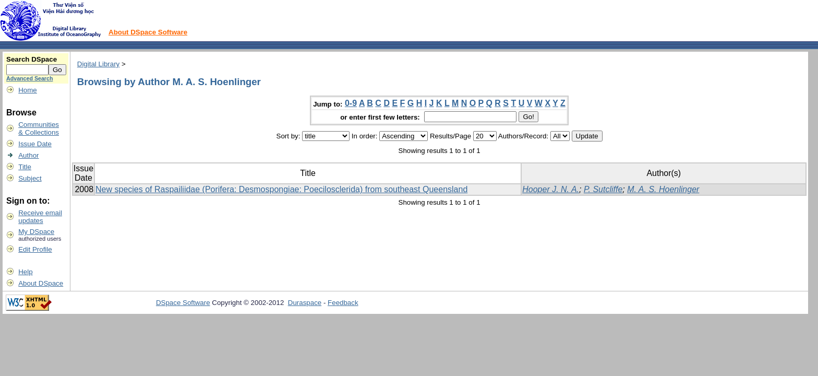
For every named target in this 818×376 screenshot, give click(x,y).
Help (25, 272)
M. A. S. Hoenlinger (663, 189)
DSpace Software (183, 303)
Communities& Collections (38, 128)
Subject (29, 178)
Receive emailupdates (40, 217)
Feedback (343, 303)
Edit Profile (35, 249)
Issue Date (35, 144)
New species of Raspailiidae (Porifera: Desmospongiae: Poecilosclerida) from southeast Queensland (281, 189)
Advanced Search (29, 78)
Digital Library (98, 64)
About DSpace (40, 283)
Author (28, 155)
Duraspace (304, 303)
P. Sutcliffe (603, 189)
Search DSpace (31, 59)
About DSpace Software (148, 32)
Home (27, 90)
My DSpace (36, 232)
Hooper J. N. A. (550, 189)
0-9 (351, 103)
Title (24, 167)
